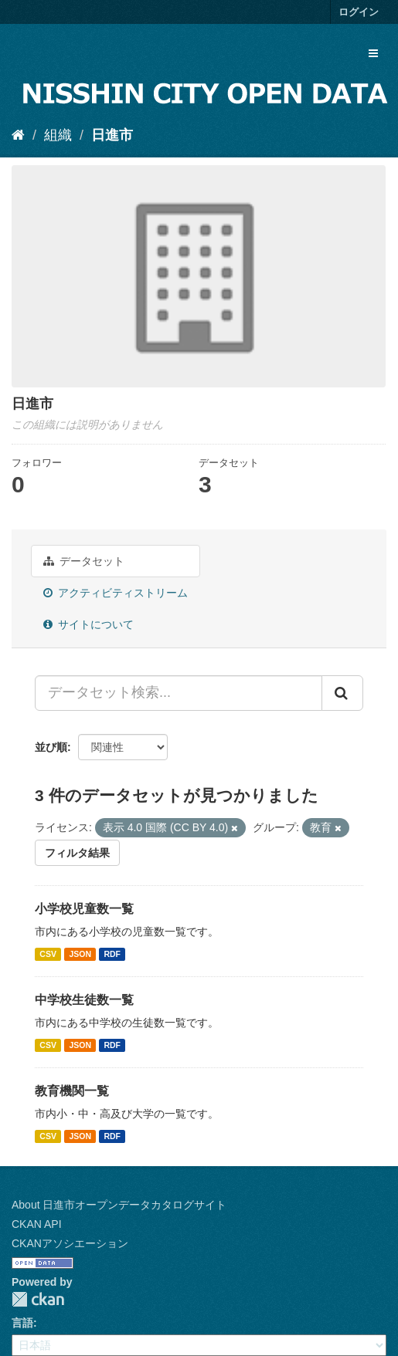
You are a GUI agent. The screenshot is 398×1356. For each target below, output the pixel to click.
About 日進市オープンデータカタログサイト (119, 1205)
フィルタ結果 (77, 853)
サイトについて (88, 624)
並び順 (51, 747)
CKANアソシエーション (70, 1243)
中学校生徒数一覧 (84, 999)
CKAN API (37, 1224)
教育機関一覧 (72, 1090)
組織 (58, 135)
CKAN (38, 1299)
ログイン (358, 12)
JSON (80, 954)
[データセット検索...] (178, 693)
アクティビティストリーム (115, 593)
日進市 (112, 135)
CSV (47, 954)
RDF (112, 954)
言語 (22, 1323)
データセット (83, 561)
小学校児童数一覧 (84, 908)
